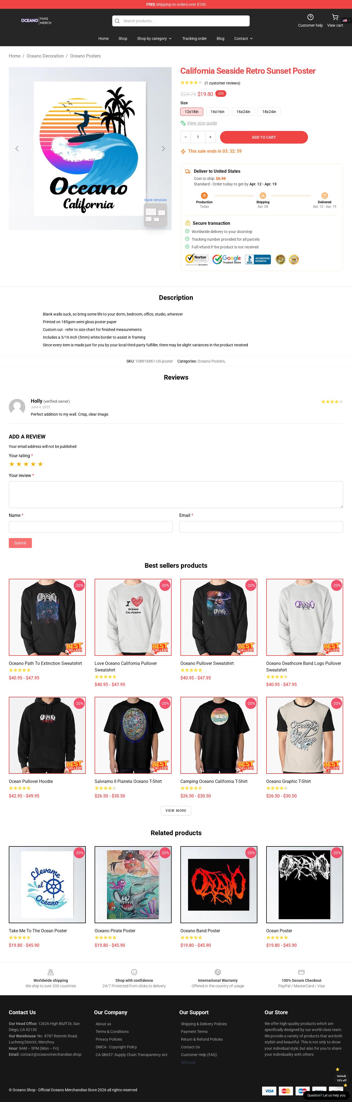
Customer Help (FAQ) (199, 1054)
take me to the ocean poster (38, 930)
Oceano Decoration (45, 56)
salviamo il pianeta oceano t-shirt (128, 781)
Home (14, 56)
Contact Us (190, 1047)
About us (103, 1024)
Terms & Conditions (112, 1031)
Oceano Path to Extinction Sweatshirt (45, 663)
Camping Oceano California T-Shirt (214, 781)
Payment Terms (194, 1031)
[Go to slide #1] (76, 243)
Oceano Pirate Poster (115, 930)
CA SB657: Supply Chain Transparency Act (131, 1054)
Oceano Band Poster (200, 930)
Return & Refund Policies (202, 1039)
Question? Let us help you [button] (326, 1095)
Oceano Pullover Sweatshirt (207, 663)
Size (184, 103)
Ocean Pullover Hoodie (31, 781)
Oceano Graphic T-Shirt (288, 781)
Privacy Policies (109, 1039)
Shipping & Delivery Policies (204, 1024)
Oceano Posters (85, 56)
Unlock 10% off (341, 1078)
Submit (20, 543)
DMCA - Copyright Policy (116, 1047)
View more (176, 811)
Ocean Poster (279, 930)
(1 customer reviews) (222, 83)
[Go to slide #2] (104, 243)
